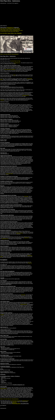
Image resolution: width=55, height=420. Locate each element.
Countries (2, 314)
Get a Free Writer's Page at (11, 33)
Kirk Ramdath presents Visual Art (6, 30)
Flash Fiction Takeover (15, 31)
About (14, 74)
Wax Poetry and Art (3, 28)
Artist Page (26, 196)
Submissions (26, 237)
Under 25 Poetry (9, 29)
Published (2, 100)
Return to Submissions (9, 54)
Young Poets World (16, 29)
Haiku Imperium (17, 28)
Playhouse (14, 402)
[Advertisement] (22, 9)
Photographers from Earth (18, 30)
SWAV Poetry (2, 29)
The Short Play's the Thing (5, 31)
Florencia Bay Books (16, 403)
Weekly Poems (11, 28)
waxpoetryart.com (10, 27)
